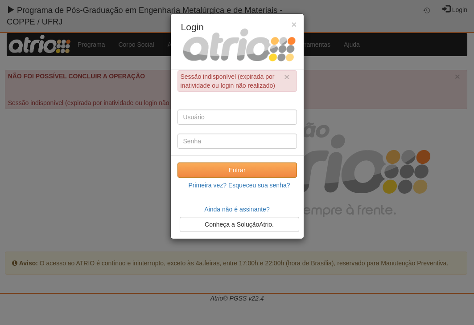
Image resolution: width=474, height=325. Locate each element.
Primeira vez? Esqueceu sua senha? (239, 185)
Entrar (236, 170)
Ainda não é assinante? (236, 209)
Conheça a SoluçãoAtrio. (239, 224)
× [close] (286, 76)
